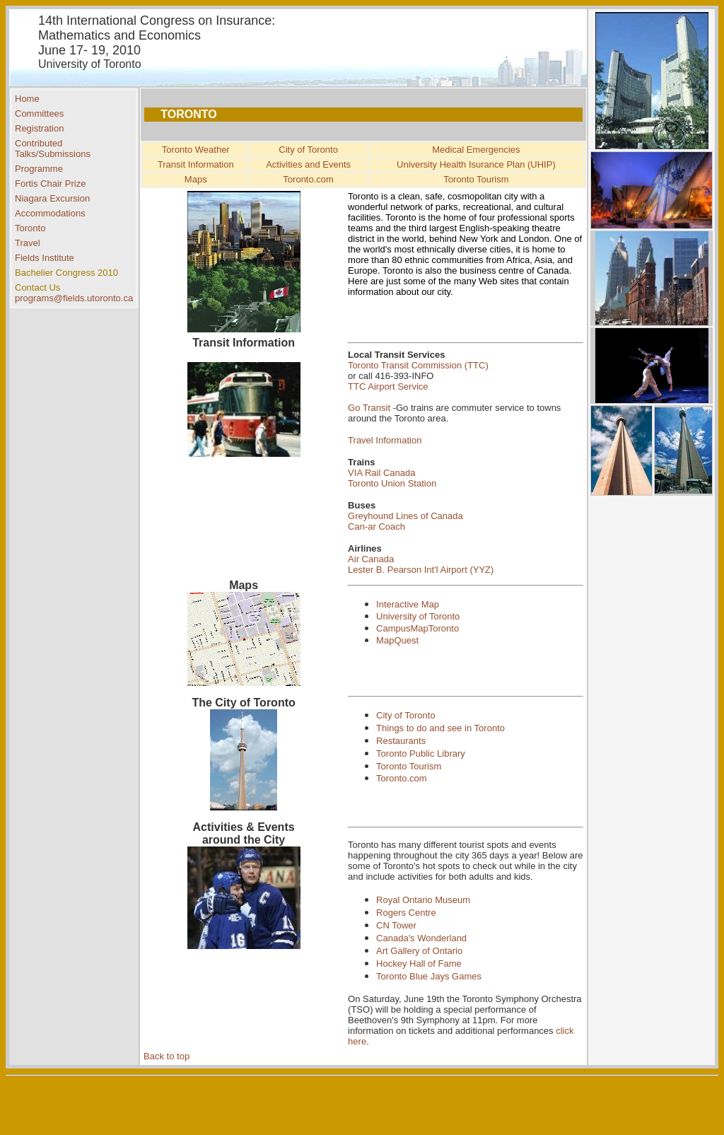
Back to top (166, 1056)
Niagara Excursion (52, 198)
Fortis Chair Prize (50, 183)
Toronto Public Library (420, 753)
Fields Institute (44, 257)
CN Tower (396, 925)
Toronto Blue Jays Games (428, 976)
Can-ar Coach (376, 526)
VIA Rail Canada (381, 472)
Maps (196, 179)
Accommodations (50, 213)
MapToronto (435, 628)
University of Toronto (418, 616)
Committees (39, 113)
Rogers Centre (406, 912)
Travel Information (384, 440)
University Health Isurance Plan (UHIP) (476, 164)
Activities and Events (308, 164)
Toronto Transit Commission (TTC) (418, 365)
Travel (27, 243)
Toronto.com (308, 179)
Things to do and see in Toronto (440, 728)
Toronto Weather (196, 149)
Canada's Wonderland (421, 938)
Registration (39, 128)
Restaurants (401, 740)
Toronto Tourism (475, 179)
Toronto (30, 228)
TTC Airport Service (388, 386)
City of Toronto (308, 149)
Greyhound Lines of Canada (405, 516)
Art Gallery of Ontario (419, 950)
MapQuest (397, 640)
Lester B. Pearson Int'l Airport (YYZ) (421, 569)
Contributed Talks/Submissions (52, 148)
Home (27, 98)
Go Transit (369, 407)
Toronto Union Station (392, 483)
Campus (393, 628)
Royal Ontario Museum (423, 900)
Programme (39, 168)
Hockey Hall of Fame (419, 963)
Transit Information (196, 164)
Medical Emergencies (476, 149)
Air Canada (371, 559)
